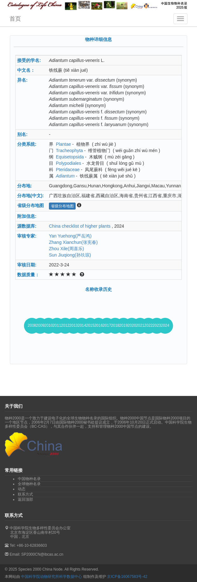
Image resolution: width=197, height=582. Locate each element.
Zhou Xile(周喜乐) (66, 248)
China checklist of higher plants (80, 226)
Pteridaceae (68, 169)
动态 (21, 489)
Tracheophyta (69, 150)
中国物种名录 (29, 479)
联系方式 (25, 494)
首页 (15, 19)
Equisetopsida (70, 156)
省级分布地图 (62, 206)
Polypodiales (68, 163)
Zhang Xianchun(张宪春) (73, 242)
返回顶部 (25, 499)
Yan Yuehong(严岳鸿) (70, 235)
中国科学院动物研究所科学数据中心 (51, 576)
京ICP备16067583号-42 (127, 576)
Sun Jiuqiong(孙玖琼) (70, 255)
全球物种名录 (29, 484)
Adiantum (65, 175)
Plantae (63, 144)
